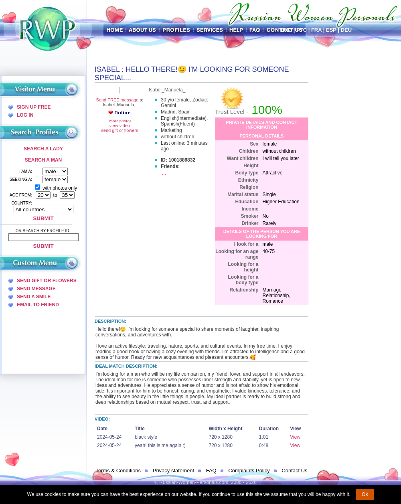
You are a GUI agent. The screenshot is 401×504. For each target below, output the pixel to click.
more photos (119, 120)
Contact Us (294, 471)
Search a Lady (43, 149)
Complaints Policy (248, 471)
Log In (25, 115)
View (295, 437)
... (164, 173)
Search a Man (43, 160)
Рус (301, 30)
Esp (331, 30)
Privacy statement (173, 471)
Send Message (36, 288)
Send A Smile (34, 297)
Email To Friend (38, 305)
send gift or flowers (119, 130)
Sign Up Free (34, 107)
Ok (365, 494)
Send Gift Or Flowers (47, 280)
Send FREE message (117, 99)
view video (119, 125)
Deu (346, 30)
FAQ (211, 471)
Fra (316, 30)
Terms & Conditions (118, 471)
